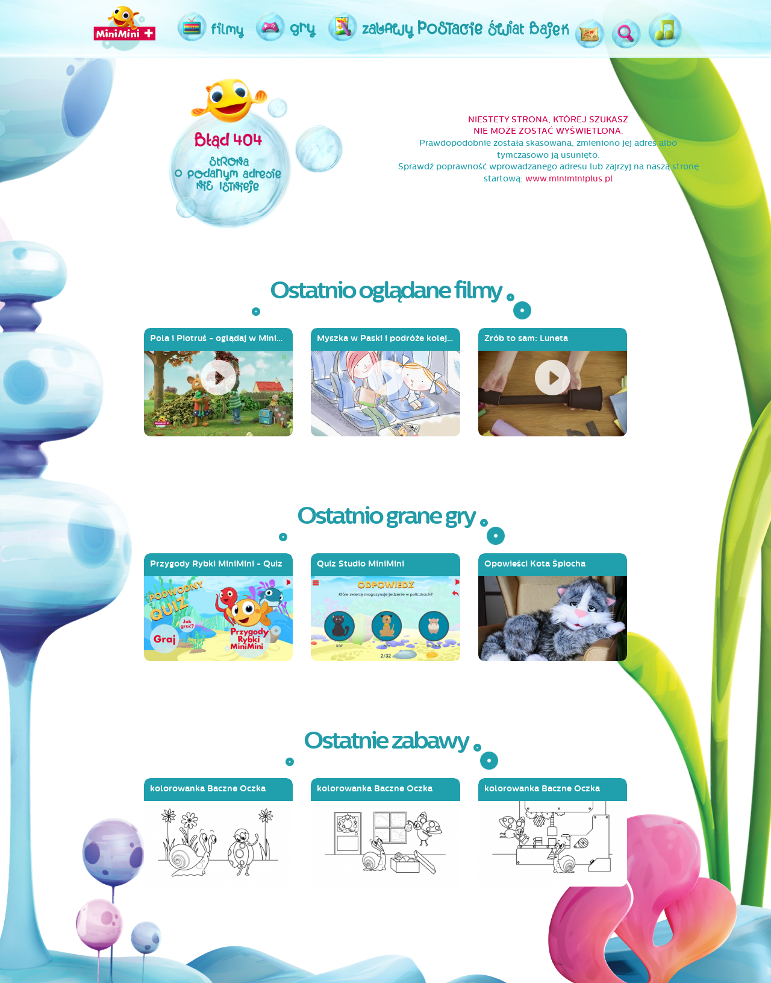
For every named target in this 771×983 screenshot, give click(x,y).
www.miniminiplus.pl (569, 179)
